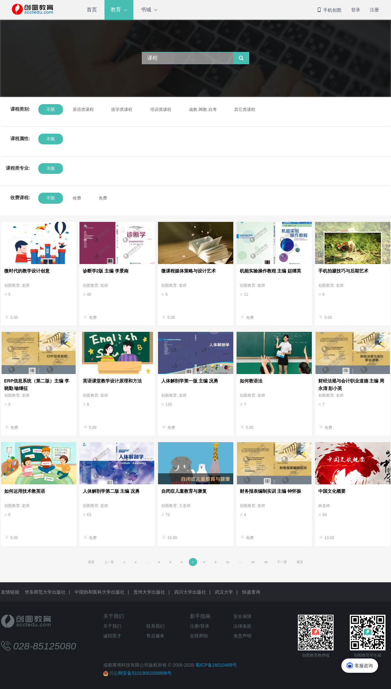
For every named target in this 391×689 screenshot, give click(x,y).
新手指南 (200, 616)
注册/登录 (199, 626)
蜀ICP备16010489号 (216, 665)
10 (227, 562)
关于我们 (113, 616)
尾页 (300, 562)
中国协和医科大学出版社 (100, 592)
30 (266, 562)
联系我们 (155, 626)
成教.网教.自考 (202, 109)
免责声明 (242, 635)
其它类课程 (244, 109)
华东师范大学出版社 (45, 592)
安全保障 (242, 616)
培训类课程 (160, 109)
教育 (116, 9)
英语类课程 (82, 109)
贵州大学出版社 (149, 592)
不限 (50, 109)
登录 (355, 9)
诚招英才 (112, 635)
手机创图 (329, 10)
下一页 (282, 562)
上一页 (109, 562)
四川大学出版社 (190, 592)
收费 (76, 198)
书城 (146, 9)
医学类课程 (121, 109)
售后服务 (155, 635)
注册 (374, 9)
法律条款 (242, 626)
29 (253, 562)
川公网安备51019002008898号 (140, 673)
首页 (92, 9)
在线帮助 (199, 635)
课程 (152, 58)
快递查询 (251, 592)
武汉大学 (224, 592)
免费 (102, 198)
